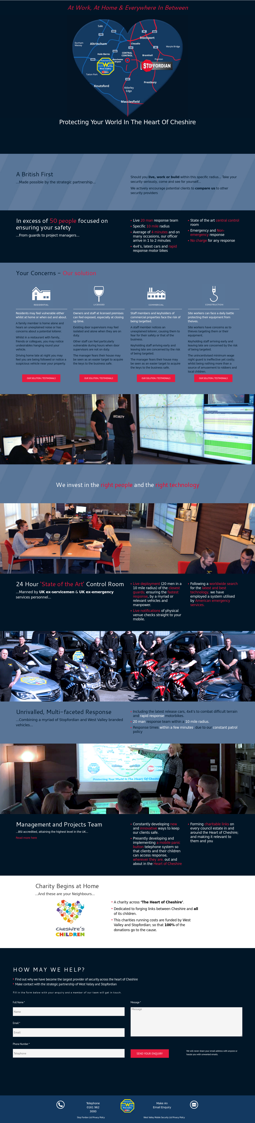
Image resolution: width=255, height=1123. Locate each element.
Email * (16, 1023)
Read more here (26, 837)
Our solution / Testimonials (41, 378)
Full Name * (19, 1002)
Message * (136, 1002)
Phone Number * (21, 1044)
